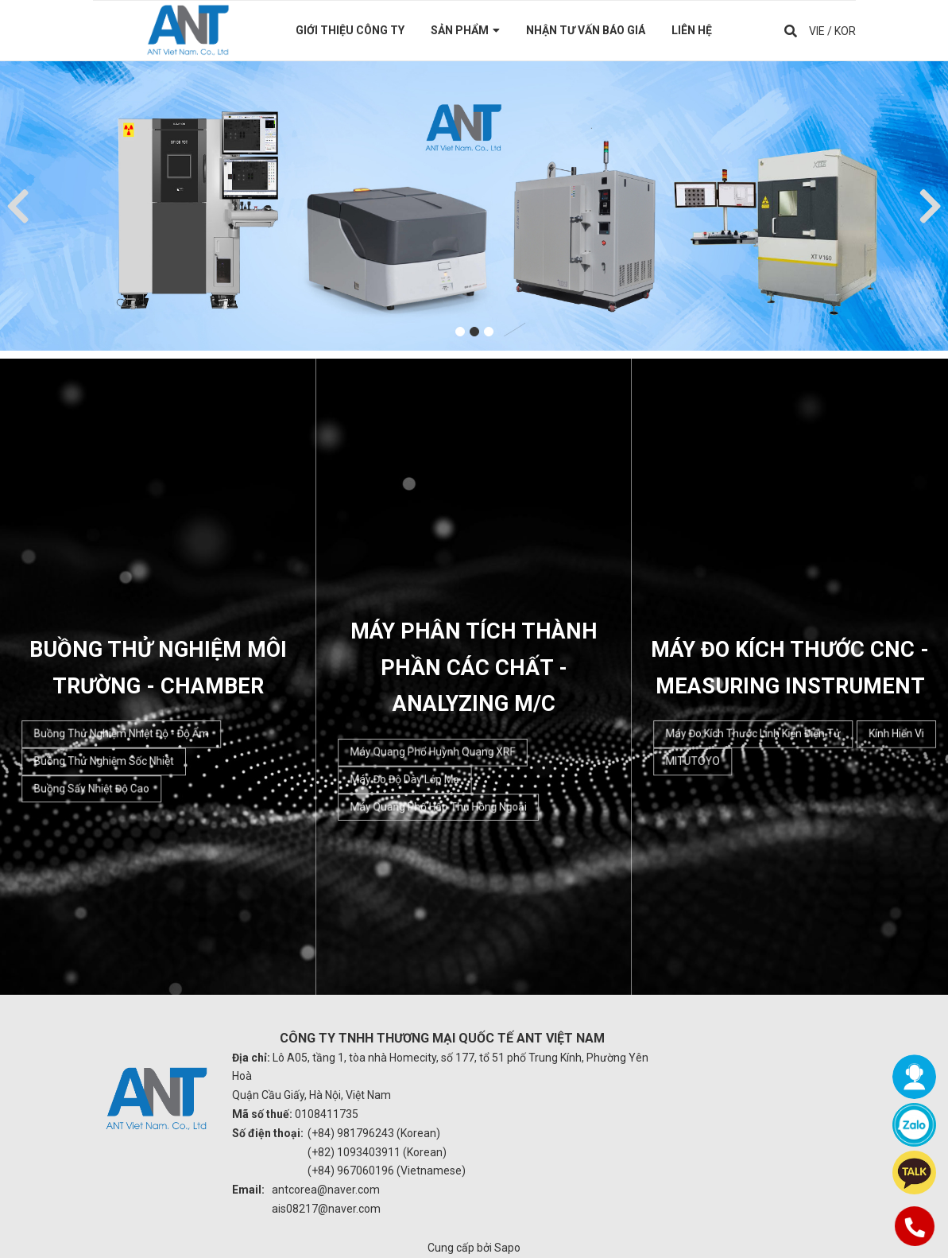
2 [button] (474, 331)
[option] (474, 206)
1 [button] (460, 331)
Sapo (507, 1247)
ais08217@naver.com (326, 1208)
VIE (817, 30)
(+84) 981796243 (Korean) (374, 1133)
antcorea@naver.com (326, 1189)
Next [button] (930, 205)
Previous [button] (18, 205)
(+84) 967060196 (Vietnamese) (387, 1170)
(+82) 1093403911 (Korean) (377, 1152)
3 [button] (488, 331)
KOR (845, 30)
